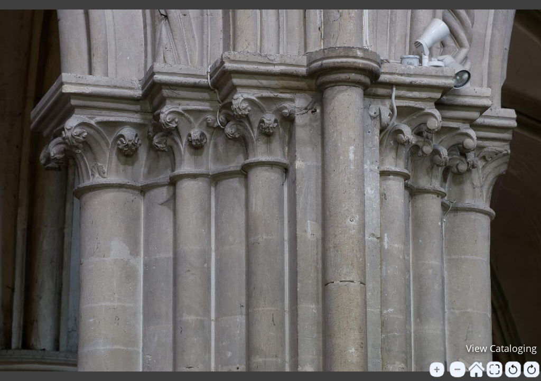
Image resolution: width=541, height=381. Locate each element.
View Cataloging (501, 348)
